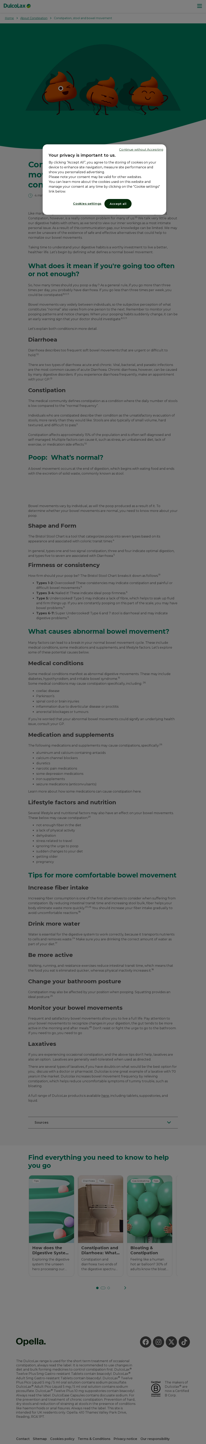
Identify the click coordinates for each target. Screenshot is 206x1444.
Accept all (118, 204)
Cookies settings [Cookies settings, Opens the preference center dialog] (87, 203)
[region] (104, 179)
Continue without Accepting (141, 149)
